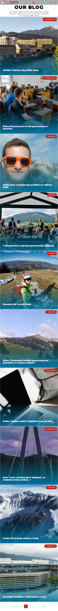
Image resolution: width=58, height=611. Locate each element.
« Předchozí (15, 606)
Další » (44, 606)
